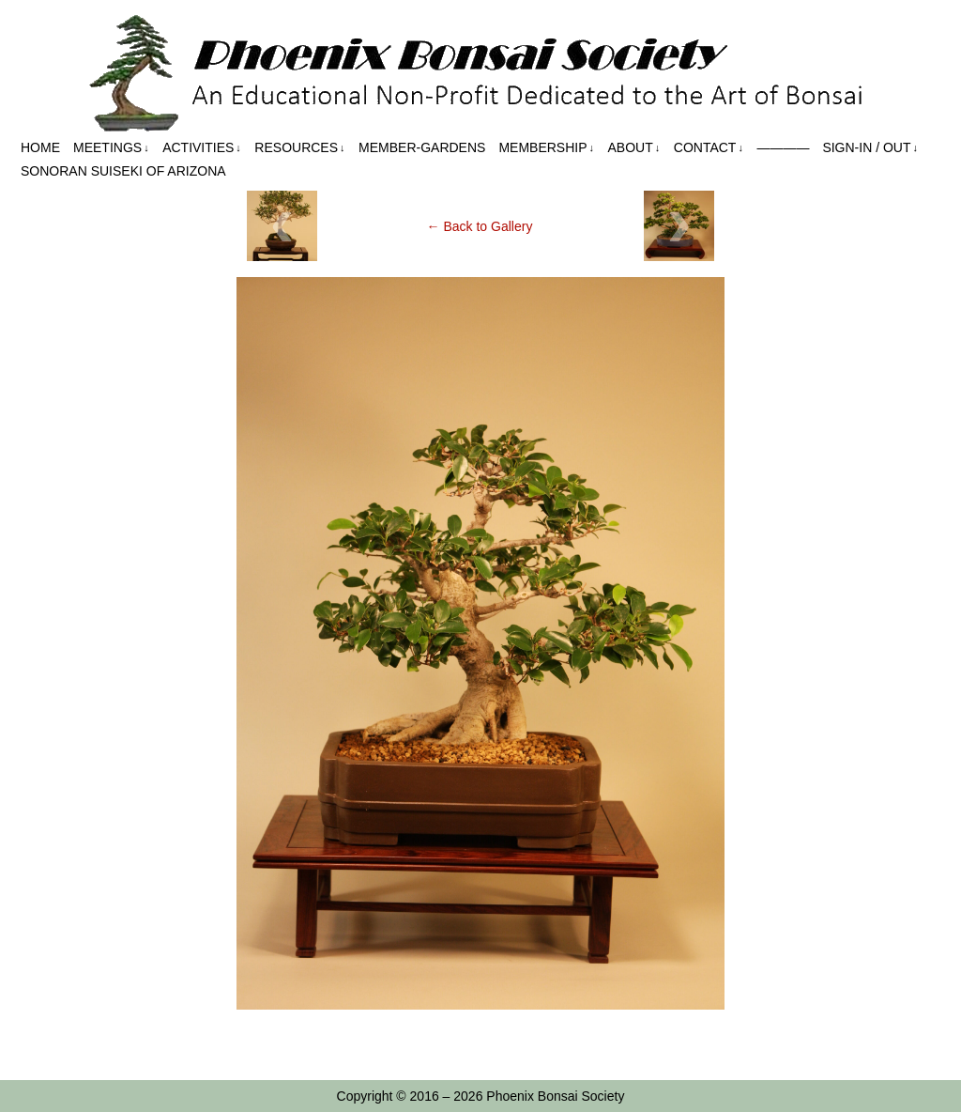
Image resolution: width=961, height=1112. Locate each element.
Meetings (111, 148)
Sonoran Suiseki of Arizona (123, 170)
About (634, 148)
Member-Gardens (421, 147)
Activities (201, 148)
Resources (299, 148)
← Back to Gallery (480, 226)
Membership (546, 148)
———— (782, 147)
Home (40, 147)
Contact (708, 148)
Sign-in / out (870, 148)
